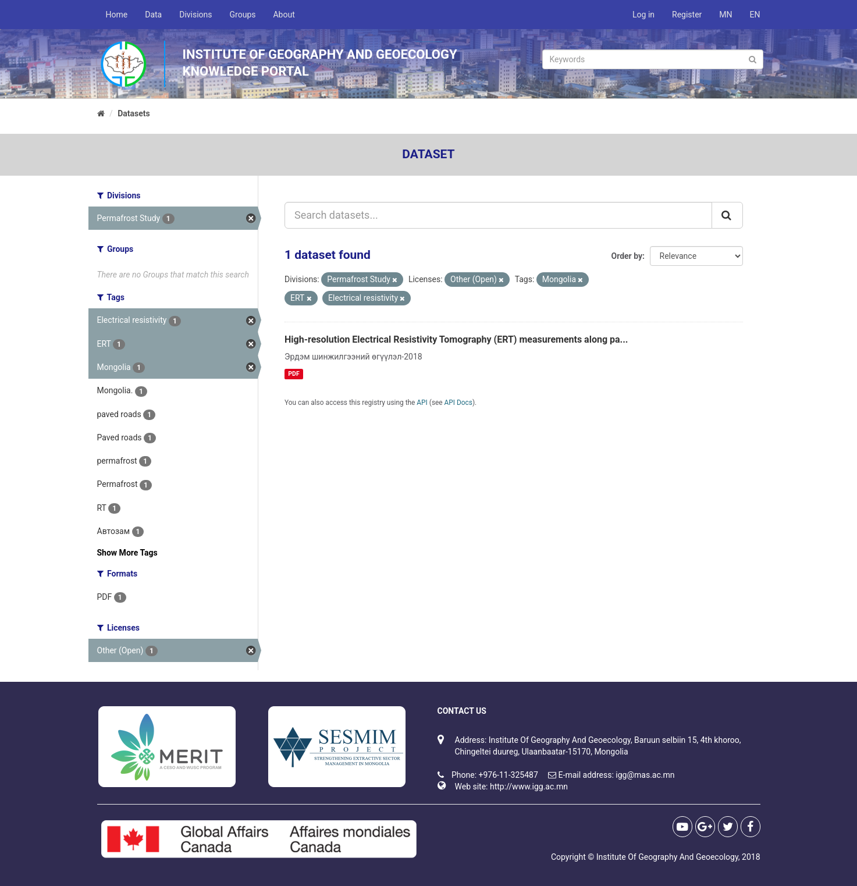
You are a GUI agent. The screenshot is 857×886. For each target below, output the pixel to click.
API (422, 402)
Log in (643, 14)
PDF (293, 374)
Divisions (195, 14)
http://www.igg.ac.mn (529, 786)
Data (153, 14)
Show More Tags (127, 552)
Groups (243, 14)
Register (687, 14)
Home (117, 14)
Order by (627, 256)
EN (755, 14)
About (283, 14)
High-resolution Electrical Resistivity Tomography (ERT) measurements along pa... (456, 339)
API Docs (458, 402)
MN (725, 14)
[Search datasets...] (498, 215)
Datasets (134, 113)
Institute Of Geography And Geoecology (667, 857)
